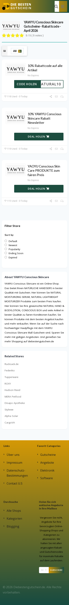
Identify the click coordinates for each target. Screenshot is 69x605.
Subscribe (56, 570)
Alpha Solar (11, 416)
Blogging (13, 526)
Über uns (13, 455)
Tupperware (11, 377)
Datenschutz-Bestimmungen (17, 473)
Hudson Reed (12, 390)
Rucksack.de (12, 364)
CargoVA (10, 422)
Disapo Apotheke (15, 403)
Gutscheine (48, 455)
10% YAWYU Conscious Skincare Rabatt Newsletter (44, 118)
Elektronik (47, 470)
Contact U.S (14, 483)
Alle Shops (14, 511)
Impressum (14, 463)
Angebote (47, 463)
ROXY (8, 383)
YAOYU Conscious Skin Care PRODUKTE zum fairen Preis (44, 170)
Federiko (10, 370)
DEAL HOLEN (38, 136)
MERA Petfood (13, 396)
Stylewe (9, 409)
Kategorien (14, 519)
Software (46, 478)
